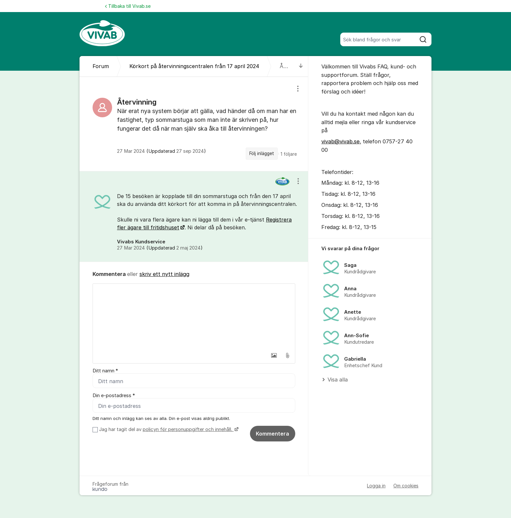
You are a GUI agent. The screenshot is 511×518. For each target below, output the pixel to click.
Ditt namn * (105, 371)
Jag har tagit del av (168, 429)
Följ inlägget (261, 153)
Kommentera (272, 433)
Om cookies (405, 485)
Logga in (376, 485)
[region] (194, 124)
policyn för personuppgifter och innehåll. (188, 429)
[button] (274, 355)
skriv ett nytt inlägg (164, 274)
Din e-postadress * (114, 395)
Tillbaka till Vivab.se (128, 6)
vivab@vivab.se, (341, 141)
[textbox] (194, 316)
